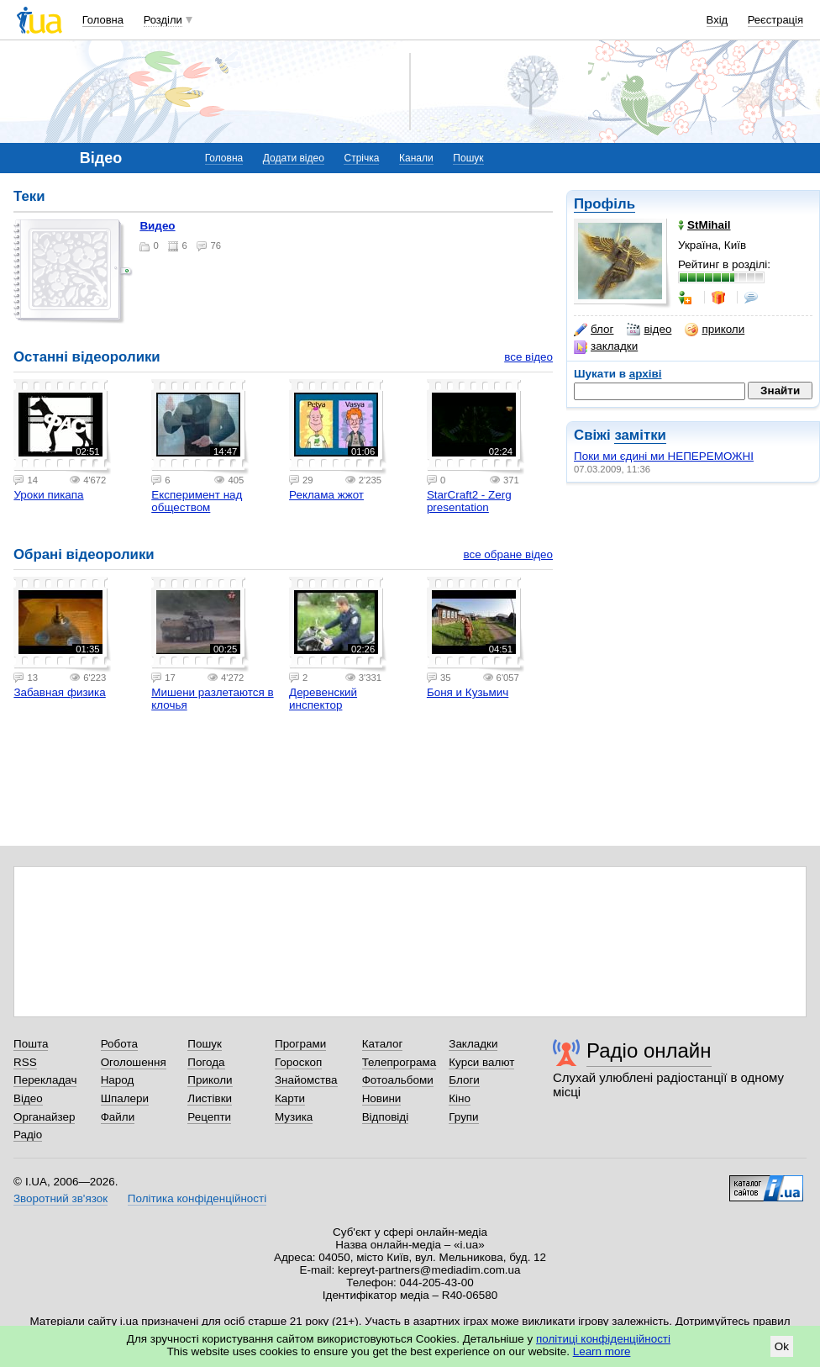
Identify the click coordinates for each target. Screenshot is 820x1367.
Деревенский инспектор (323, 698)
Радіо (27, 1134)
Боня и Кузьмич (467, 692)
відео (649, 329)
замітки (640, 435)
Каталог (382, 1043)
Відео (28, 1098)
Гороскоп (298, 1062)
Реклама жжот (326, 494)
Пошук (468, 158)
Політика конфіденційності (197, 1198)
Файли (118, 1117)
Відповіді (385, 1117)
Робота (119, 1043)
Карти (290, 1098)
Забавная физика (59, 692)
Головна (103, 19)
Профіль (604, 204)
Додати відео (293, 158)
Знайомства (306, 1080)
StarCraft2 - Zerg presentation (469, 501)
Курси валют (481, 1062)
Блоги (464, 1080)
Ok (782, 1346)
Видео (157, 225)
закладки (606, 346)
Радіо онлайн (649, 1050)
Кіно (459, 1098)
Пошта (30, 1043)
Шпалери (125, 1098)
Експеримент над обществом (196, 501)
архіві (645, 373)
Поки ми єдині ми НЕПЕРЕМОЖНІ (664, 456)
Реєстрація (775, 19)
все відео (528, 357)
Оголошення (133, 1062)
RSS (25, 1062)
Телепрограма (399, 1062)
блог (593, 329)
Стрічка (361, 158)
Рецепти (209, 1117)
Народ (117, 1080)
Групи (463, 1117)
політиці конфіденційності (603, 1339)
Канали (416, 158)
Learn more (602, 1351)
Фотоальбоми (398, 1080)
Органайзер (44, 1117)
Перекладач (44, 1080)
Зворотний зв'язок (60, 1198)
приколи (714, 329)
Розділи (163, 19)
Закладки (473, 1043)
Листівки (209, 1098)
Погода (205, 1062)
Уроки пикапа (48, 494)
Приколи (209, 1080)
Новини (382, 1098)
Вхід (717, 19)
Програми (300, 1043)
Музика (294, 1117)
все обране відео (508, 554)
